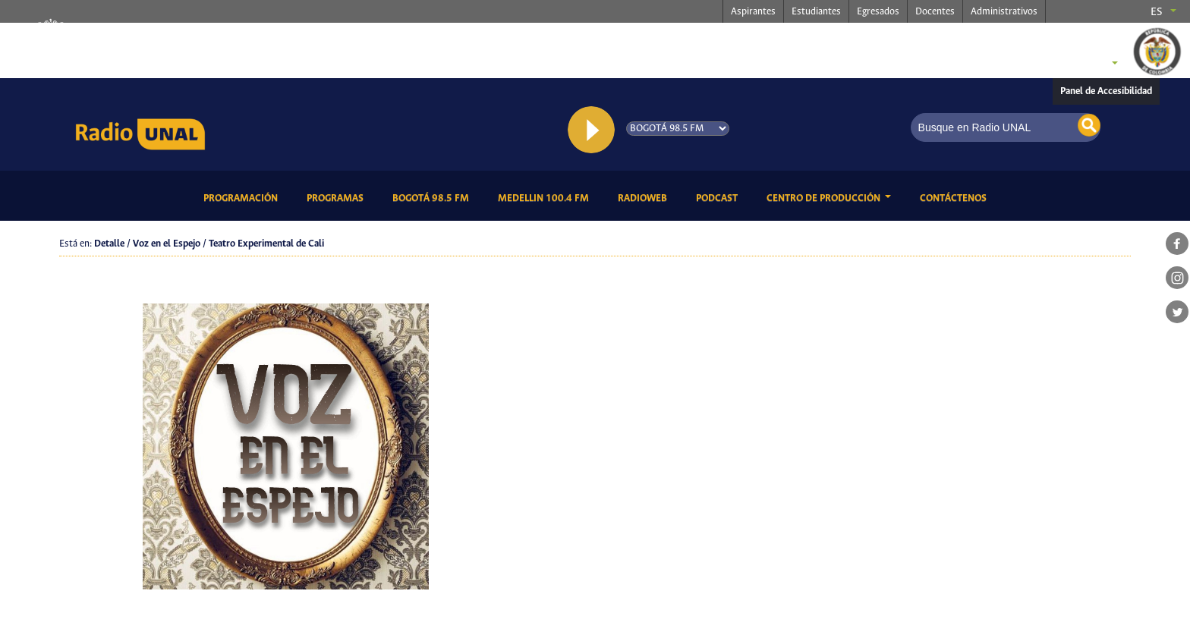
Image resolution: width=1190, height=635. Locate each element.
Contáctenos (956, 197)
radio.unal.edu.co (267, 39)
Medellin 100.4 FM (546, 197)
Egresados (878, 11)
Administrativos (1004, 11)
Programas (338, 197)
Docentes (935, 11)
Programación (243, 197)
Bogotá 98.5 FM (433, 197)
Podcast (719, 197)
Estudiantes (816, 11)
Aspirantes (753, 11)
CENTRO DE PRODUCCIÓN (825, 198)
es (1157, 12)
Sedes (1087, 64)
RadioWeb (645, 197)
